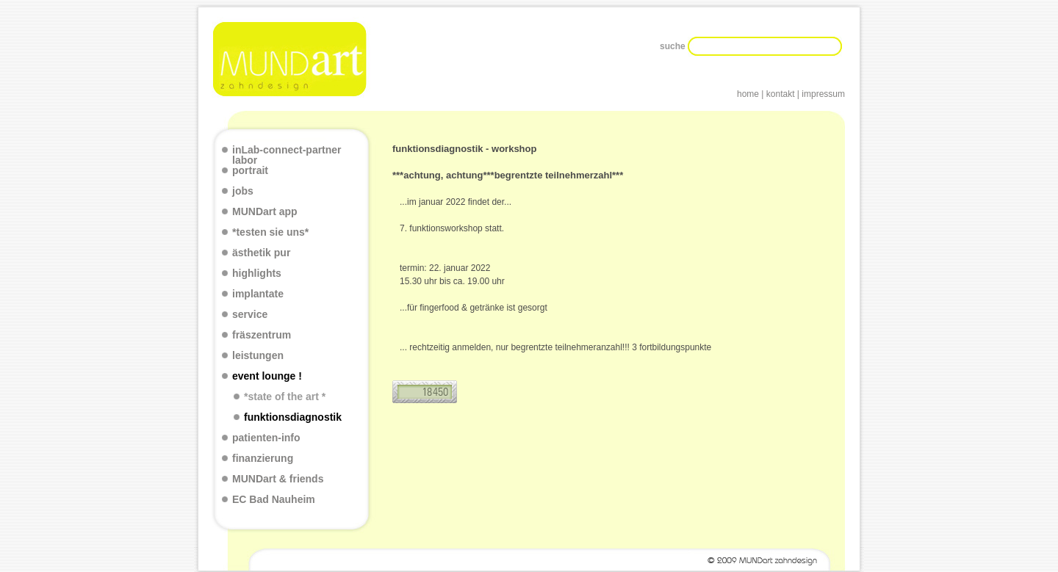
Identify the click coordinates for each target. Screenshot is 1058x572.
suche (674, 46)
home (748, 94)
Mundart (291, 59)
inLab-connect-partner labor (287, 155)
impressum (823, 94)
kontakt (780, 94)
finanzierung (262, 458)
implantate (258, 294)
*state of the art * (284, 396)
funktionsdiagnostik (293, 417)
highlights (256, 273)
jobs (242, 191)
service (249, 314)
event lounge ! (267, 376)
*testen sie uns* (270, 232)
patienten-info (266, 438)
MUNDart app (265, 211)
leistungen (258, 355)
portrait (250, 170)
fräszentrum (261, 335)
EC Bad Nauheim (273, 499)
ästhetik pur (261, 252)
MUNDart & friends (277, 479)
